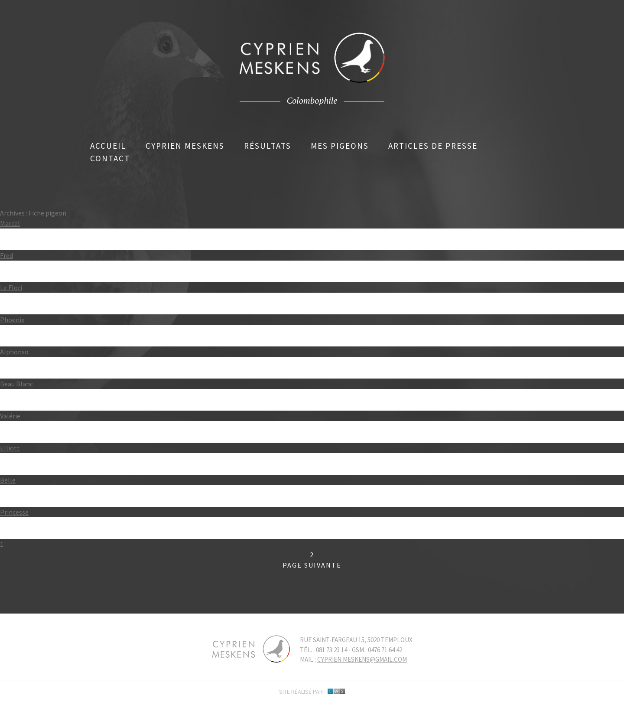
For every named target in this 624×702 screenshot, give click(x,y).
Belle (8, 480)
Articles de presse (433, 145)
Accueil (108, 145)
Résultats (267, 145)
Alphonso (14, 351)
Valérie (10, 415)
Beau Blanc (16, 383)
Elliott (10, 448)
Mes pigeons (340, 145)
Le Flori (11, 287)
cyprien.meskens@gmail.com (362, 659)
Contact (110, 158)
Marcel (10, 223)
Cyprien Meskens (185, 145)
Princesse (14, 512)
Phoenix (12, 319)
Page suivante (312, 565)
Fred (6, 255)
